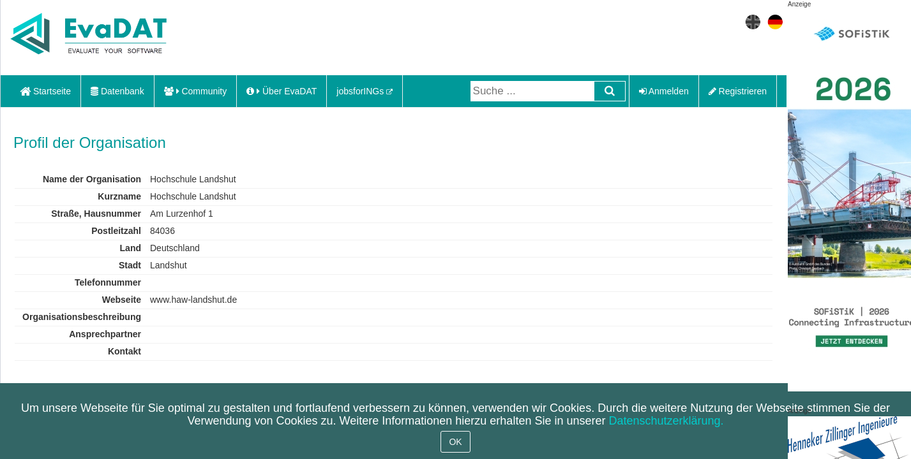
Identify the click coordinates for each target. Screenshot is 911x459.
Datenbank (117, 91)
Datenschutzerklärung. (665, 420)
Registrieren (738, 91)
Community (195, 91)
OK (455, 442)
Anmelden (664, 91)
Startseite (45, 91)
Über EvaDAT (281, 91)
